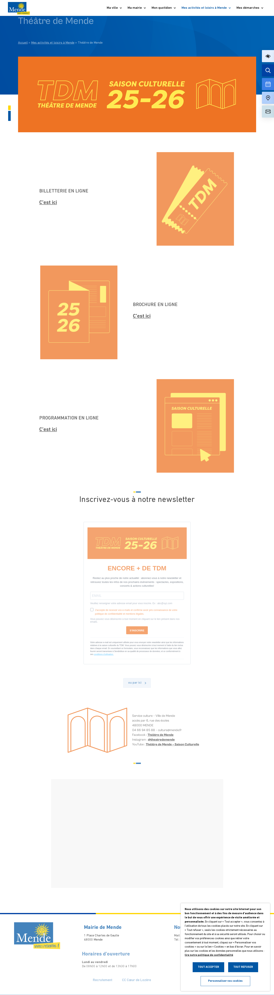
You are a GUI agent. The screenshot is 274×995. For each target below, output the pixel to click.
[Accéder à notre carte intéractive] (268, 98)
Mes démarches (250, 8)
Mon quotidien (164, 8)
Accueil (23, 33)
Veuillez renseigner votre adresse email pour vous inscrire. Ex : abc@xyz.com (131, 607)
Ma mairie (137, 8)
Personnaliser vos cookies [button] (225, 981)
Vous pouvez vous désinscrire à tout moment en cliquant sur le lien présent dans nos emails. (135, 624)
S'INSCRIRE (137, 634)
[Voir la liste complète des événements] (268, 84)
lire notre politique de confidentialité (209, 955)
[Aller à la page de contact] (268, 111)
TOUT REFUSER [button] (243, 967)
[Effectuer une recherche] (268, 70)
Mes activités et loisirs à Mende (206, 8)
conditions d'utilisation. (104, 658)
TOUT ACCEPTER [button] (208, 967)
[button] (268, 56)
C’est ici (44, 202)
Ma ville (114, 8)
